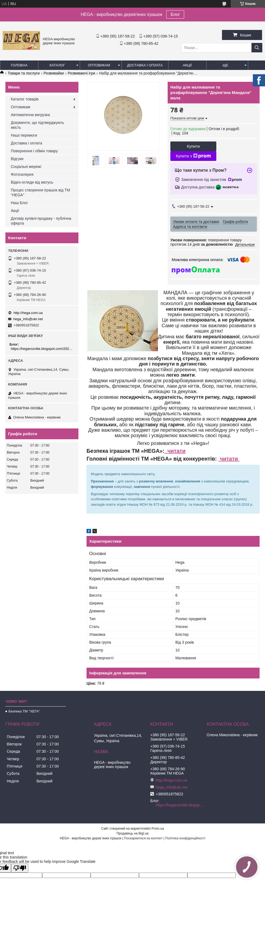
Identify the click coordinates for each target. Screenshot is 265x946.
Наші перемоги (24, 135)
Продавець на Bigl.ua (132, 833)
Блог (175, 14)
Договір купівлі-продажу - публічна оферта (41, 220)
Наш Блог (19, 203)
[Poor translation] (19, 868)
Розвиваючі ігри (81, 73)
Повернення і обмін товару (34, 151)
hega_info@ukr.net (28, 319)
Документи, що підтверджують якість (37, 125)
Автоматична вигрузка (30, 115)
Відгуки (17, 159)
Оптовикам (99, 65)
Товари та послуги (23, 73)
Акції (187, 65)
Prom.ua (158, 828)
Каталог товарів (24, 99)
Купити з (193, 156)
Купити (193, 146)
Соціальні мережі (26, 166)
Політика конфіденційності (185, 838)
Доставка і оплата (145, 65)
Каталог (57, 65)
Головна (19, 65)
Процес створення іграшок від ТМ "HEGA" (40, 192)
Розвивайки (54, 73)
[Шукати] (256, 47)
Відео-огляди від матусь (32, 182)
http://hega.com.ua (28, 313)
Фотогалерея (22, 174)
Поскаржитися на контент (143, 838)
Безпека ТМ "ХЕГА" (24, 711)
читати (175, 451)
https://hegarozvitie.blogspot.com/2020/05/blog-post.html (42, 349)
